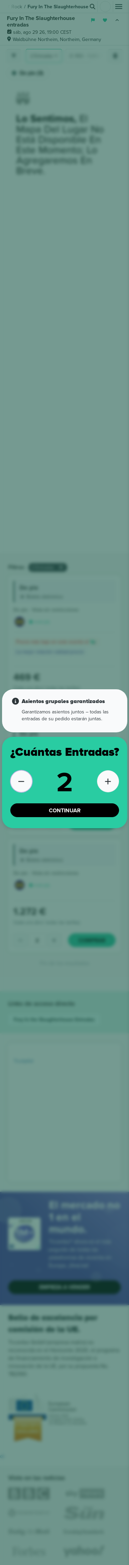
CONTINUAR (64, 810)
